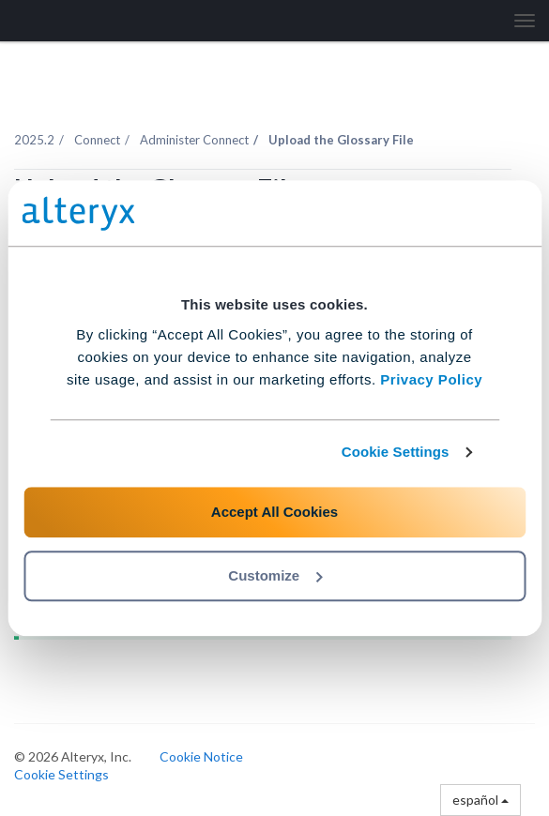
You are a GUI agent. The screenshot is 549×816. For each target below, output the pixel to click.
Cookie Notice (201, 756)
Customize (275, 575)
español (480, 800)
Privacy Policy (431, 379)
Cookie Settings (396, 452)
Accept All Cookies (274, 512)
